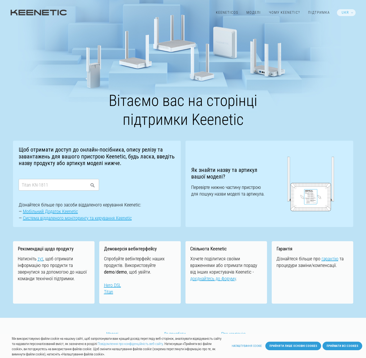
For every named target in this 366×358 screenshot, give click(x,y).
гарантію (330, 259)
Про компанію (233, 334)
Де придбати (175, 334)
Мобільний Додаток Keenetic (50, 211)
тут (40, 259)
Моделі (253, 12)
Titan (108, 292)
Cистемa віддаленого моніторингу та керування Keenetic (77, 218)
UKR (345, 12)
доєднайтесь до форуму (213, 278)
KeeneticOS (227, 12)
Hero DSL (112, 285)
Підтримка (319, 12)
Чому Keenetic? (284, 12)
